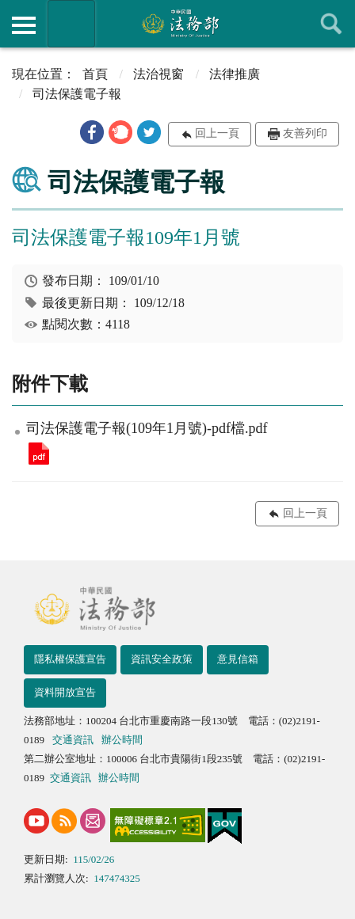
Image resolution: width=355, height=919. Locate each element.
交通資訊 (73, 740)
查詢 (331, 23)
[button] (92, 132)
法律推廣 (234, 74)
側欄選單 (24, 25)
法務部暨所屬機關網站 (71, 23)
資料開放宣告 (65, 692)
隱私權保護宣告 (70, 659)
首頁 (95, 74)
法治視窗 (158, 74)
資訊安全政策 (162, 659)
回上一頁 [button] (217, 133)
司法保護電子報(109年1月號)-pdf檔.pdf (39, 453)
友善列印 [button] (305, 133)
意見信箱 (237, 659)
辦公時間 (122, 740)
